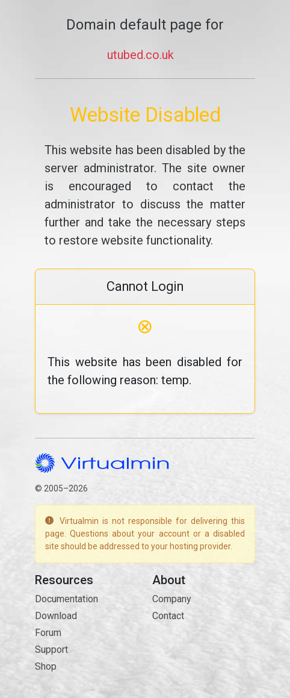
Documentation (66, 599)
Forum (48, 632)
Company (171, 599)
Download (56, 616)
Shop (46, 666)
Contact (168, 616)
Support (51, 649)
